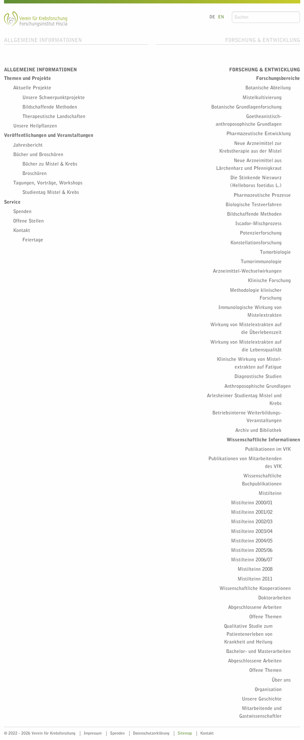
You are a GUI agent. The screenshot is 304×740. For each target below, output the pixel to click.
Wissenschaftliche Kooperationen (255, 588)
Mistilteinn (270, 493)
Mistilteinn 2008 (255, 569)
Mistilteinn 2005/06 (251, 550)
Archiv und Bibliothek (258, 430)
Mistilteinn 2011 (255, 578)
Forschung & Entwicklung (262, 40)
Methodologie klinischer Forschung (256, 294)
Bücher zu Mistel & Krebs (49, 164)
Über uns (281, 680)
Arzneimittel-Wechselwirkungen (247, 271)
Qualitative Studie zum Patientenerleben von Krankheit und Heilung (248, 634)
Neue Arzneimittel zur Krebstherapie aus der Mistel (250, 147)
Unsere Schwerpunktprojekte (53, 97)
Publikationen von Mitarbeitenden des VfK (245, 462)
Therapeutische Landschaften (53, 116)
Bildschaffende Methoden (49, 107)
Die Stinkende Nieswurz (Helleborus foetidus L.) (256, 181)
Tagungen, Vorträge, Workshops (48, 182)
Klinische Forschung (269, 280)
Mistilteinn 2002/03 (251, 521)
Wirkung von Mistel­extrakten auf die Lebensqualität (246, 346)
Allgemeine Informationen (43, 40)
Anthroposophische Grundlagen (257, 386)
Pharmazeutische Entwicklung (258, 133)
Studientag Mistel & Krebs (50, 192)
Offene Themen (265, 616)
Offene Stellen (28, 221)
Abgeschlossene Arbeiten (255, 607)
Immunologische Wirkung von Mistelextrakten (250, 311)
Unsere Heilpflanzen (35, 125)
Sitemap (185, 733)
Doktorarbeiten (274, 597)
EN (221, 17)
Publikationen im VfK (268, 449)
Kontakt (21, 230)
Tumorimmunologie (261, 261)
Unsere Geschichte (262, 698)
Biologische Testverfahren (253, 204)
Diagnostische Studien (258, 376)
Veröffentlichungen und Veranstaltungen (48, 135)
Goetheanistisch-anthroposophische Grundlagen (249, 120)
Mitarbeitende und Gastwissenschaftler (260, 712)
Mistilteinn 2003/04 (251, 531)
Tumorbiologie (275, 252)
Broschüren (34, 173)
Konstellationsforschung (256, 242)
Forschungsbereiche (278, 78)
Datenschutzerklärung (151, 733)
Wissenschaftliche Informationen (263, 439)
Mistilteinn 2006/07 (251, 559)
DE (212, 17)
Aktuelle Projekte (32, 87)
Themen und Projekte (27, 78)
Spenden (22, 211)
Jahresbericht (28, 145)
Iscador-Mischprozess (258, 223)
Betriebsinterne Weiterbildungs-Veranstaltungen (247, 416)
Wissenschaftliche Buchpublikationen (262, 479)
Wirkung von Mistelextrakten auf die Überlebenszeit (246, 328)
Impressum (93, 733)
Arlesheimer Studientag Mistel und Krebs (244, 399)
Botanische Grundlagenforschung (246, 107)
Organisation (268, 689)
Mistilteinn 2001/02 (251, 512)
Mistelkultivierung (262, 97)
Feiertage (32, 239)
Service (12, 202)
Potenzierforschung (261, 233)
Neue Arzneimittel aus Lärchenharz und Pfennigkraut (249, 164)
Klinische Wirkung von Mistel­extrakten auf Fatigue (249, 363)
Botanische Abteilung (268, 87)
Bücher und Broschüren (38, 154)
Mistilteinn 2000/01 (251, 502)
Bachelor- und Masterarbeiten (258, 651)
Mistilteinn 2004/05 (251, 540)
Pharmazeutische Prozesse (262, 195)
